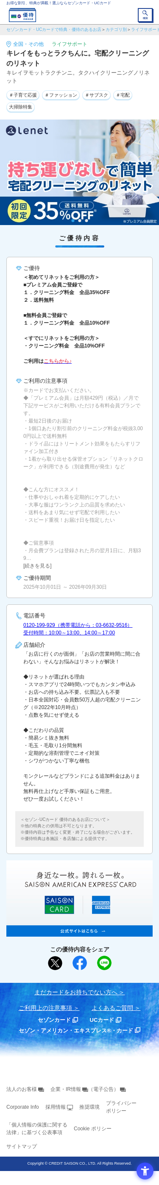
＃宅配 (123, 94)
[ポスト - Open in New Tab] (55, 963)
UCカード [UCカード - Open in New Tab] (102, 1020)
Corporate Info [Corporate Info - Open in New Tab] (22, 1107)
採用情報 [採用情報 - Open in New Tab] (55, 1107)
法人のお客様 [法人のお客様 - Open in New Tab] (21, 1089)
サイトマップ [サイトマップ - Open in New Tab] (21, 1146)
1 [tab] (72, 220)
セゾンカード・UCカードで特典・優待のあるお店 (53, 29)
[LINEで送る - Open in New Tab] (104, 963)
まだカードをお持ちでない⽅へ (75, 992)
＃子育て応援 (23, 94)
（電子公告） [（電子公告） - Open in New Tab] (103, 1089)
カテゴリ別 (116, 29)
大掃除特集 (20, 106)
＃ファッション (61, 94)
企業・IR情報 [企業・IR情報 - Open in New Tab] (65, 1089)
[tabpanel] (79, 172)
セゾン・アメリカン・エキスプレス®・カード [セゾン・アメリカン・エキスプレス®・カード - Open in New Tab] (76, 1030)
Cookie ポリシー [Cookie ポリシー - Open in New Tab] (93, 1129)
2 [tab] (79, 220)
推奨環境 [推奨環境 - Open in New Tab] (89, 1107)
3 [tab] (86, 220)
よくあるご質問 (112, 1007)
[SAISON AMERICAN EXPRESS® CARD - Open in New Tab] (79, 932)
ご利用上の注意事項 (45, 1007)
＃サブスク (96, 94)
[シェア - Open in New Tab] (80, 963)
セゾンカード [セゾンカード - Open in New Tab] (54, 1020)
